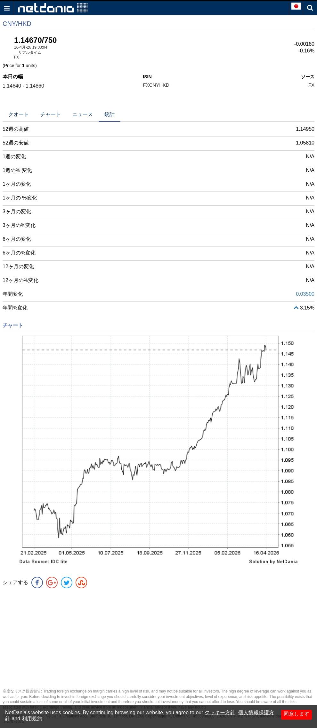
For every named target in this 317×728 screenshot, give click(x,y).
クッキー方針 (220, 712)
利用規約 (32, 718)
